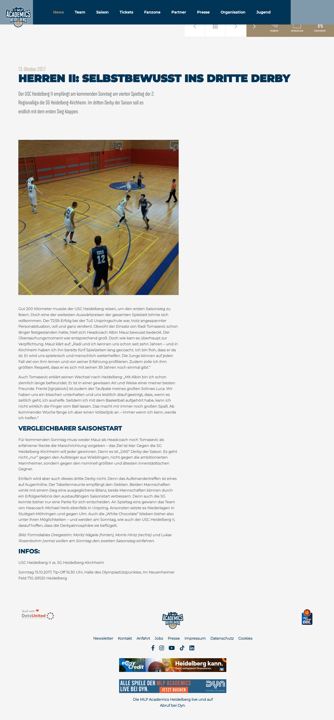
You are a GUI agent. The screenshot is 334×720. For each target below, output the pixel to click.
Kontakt (125, 638)
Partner (193, 16)
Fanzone (167, 16)
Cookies (245, 638)
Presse (218, 16)
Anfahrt (143, 638)
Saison (117, 16)
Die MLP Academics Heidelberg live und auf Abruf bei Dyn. (173, 702)
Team (95, 16)
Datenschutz (222, 638)
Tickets (141, 16)
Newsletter (103, 638)
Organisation (248, 16)
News (73, 16)
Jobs (159, 638)
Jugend (278, 16)
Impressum (195, 638)
